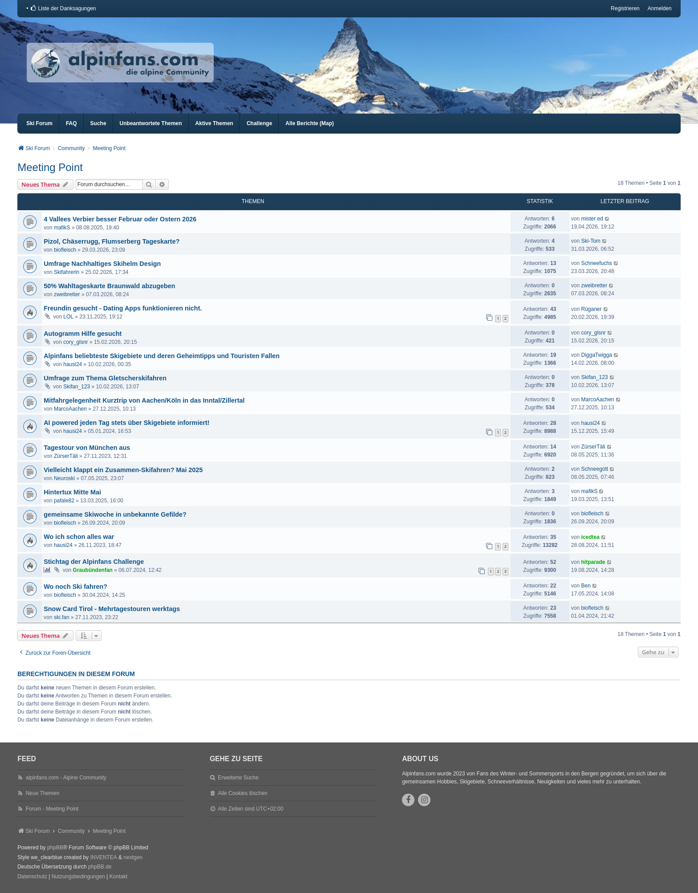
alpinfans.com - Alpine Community (66, 778)
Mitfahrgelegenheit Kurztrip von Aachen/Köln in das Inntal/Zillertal (144, 400)
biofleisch (65, 250)
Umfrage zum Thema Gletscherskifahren (105, 378)
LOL (68, 317)
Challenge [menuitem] (259, 123)
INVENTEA (103, 857)
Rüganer (591, 309)
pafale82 (64, 500)
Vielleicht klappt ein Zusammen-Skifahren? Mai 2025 (123, 469)
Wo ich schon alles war (79, 536)
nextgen (132, 857)
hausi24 (72, 364)
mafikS (62, 227)
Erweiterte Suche (238, 778)
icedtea (590, 537)
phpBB (55, 847)
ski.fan (61, 617)
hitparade (593, 562)
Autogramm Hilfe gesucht (83, 333)
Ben (585, 586)
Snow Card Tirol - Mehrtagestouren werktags (112, 608)
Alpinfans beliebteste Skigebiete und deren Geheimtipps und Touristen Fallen (162, 355)
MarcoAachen (70, 409)
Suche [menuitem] (98, 123)
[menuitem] (63, 8)
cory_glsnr (75, 342)
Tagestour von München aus (87, 447)
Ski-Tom (590, 241)
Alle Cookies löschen (243, 793)
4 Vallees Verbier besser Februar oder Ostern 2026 (120, 219)
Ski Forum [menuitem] (39, 123)
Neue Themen (43, 793)
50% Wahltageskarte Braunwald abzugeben (109, 286)
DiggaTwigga (596, 355)
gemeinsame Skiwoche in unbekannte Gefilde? (115, 514)
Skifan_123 (76, 386)
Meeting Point (50, 167)
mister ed (592, 219)
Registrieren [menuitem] (625, 8)
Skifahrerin (66, 272)
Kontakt (119, 876)
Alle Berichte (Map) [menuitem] (309, 123)
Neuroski (64, 478)
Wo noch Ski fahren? (75, 586)
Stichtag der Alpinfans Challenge (94, 561)
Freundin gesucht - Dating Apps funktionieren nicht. (123, 308)
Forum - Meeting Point (52, 809)
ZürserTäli (66, 456)
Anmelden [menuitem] (660, 8)
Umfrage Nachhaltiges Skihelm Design (102, 263)
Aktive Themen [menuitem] (214, 123)
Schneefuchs (596, 263)
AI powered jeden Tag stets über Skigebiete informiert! (126, 422)
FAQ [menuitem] (71, 123)
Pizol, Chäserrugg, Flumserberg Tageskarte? (111, 241)
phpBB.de (100, 867)
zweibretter (67, 294)
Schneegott (594, 469)
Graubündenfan (93, 570)
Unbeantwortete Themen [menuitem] (151, 123)
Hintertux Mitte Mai (72, 492)
